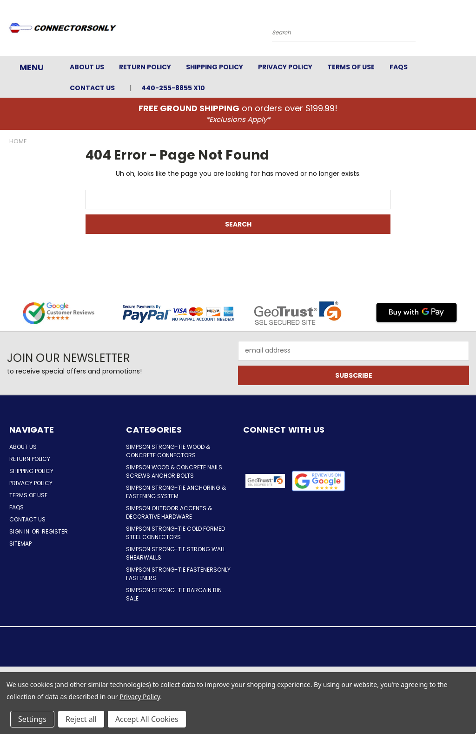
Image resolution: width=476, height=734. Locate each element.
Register (55, 531)
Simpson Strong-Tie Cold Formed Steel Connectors (175, 533)
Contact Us (92, 88)
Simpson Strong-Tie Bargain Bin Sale (174, 594)
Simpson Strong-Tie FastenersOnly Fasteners (178, 574)
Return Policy (145, 67)
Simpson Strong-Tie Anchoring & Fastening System (176, 492)
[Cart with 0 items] (466, 30)
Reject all (81, 719)
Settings (32, 719)
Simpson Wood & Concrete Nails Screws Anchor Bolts (174, 471)
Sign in (20, 531)
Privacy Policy (285, 67)
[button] (318, 481)
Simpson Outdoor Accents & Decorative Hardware (169, 512)
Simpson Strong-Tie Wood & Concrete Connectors (168, 451)
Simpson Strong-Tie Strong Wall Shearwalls (175, 553)
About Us (87, 67)
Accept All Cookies (146, 719)
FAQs (399, 67)
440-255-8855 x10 (173, 88)
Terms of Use (351, 67)
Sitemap (20, 543)
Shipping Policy (214, 67)
